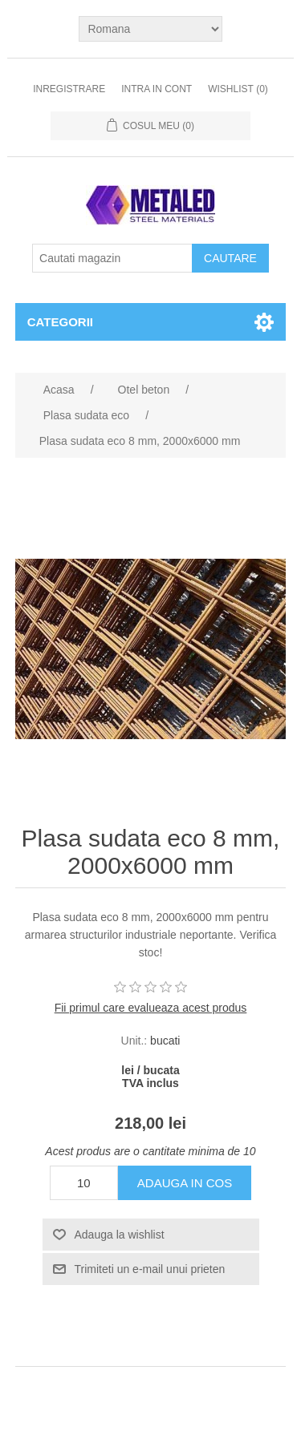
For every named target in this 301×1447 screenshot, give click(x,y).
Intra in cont (156, 89)
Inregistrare (69, 89)
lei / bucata (150, 1070)
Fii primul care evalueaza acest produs (151, 1007)
